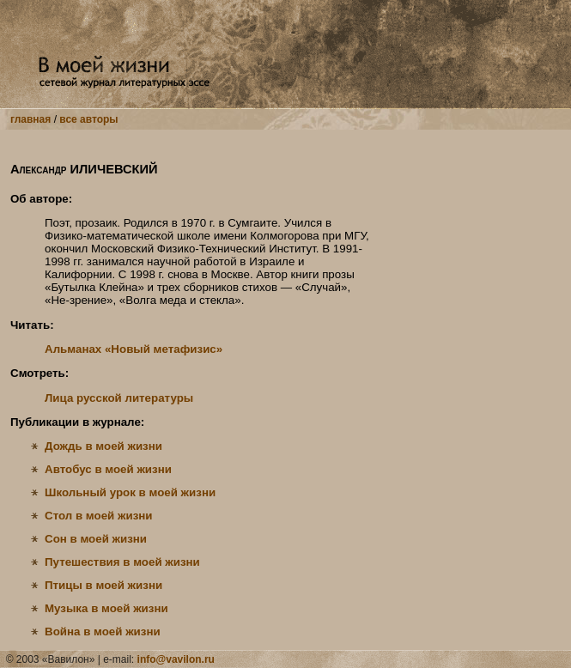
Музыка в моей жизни (106, 608)
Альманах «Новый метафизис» (133, 349)
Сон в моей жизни (96, 538)
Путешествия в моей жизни (122, 562)
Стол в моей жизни (99, 515)
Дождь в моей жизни (103, 446)
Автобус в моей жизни (108, 469)
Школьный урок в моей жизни (130, 492)
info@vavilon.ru (176, 659)
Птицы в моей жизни (103, 585)
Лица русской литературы (119, 398)
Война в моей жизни (103, 631)
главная (30, 119)
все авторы (88, 119)
